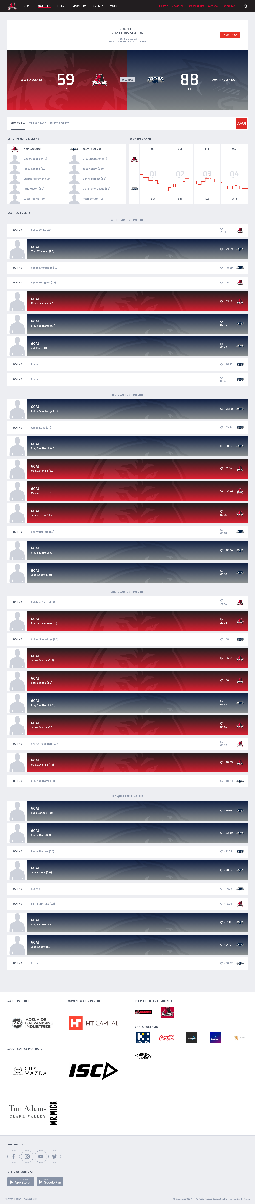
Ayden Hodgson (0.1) (43, 282)
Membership (31, 1199)
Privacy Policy (13, 1199)
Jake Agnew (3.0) (41, 575)
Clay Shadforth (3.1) (43, 552)
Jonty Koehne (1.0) (42, 727)
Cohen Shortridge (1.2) (44, 267)
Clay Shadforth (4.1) (43, 448)
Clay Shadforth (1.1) (43, 781)
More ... (115, 6)
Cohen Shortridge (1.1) (44, 411)
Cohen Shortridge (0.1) (44, 639)
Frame (247, 1199)
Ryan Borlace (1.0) (42, 813)
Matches (44, 6)
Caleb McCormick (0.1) (44, 602)
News (28, 6)
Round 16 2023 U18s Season (127, 31)
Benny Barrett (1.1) (42, 835)
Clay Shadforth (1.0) (43, 924)
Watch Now (230, 35)
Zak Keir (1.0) (39, 348)
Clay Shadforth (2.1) (43, 705)
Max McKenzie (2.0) (43, 493)
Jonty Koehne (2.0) (42, 660)
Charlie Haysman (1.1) (44, 623)
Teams (61, 6)
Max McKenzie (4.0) (43, 303)
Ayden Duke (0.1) (41, 427)
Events (98, 6)
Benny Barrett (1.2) (42, 532)
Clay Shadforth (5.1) (43, 326)
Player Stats (60, 123)
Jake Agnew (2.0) (41, 872)
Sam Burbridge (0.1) (43, 903)
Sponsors (79, 6)
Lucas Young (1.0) (41, 683)
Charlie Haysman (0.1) (44, 744)
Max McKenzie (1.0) (42, 764)
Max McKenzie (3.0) (43, 470)
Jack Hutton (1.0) (41, 515)
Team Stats (38, 123)
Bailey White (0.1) (41, 230)
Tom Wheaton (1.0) (42, 251)
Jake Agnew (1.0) (41, 947)
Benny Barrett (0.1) (42, 851)
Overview (18, 123)
